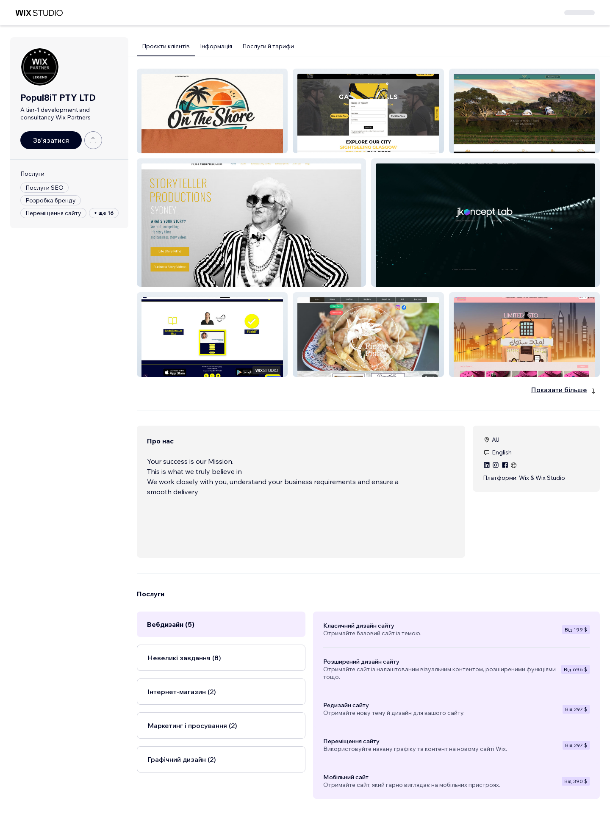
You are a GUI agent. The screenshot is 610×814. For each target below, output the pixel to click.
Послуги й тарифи (268, 46)
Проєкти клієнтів (166, 46)
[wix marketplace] (39, 13)
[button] (212, 111)
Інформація (216, 46)
